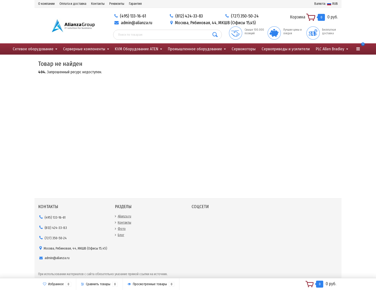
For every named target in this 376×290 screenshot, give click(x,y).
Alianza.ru (124, 216)
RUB (326, 4)
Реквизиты (116, 4)
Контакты (98, 4)
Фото (122, 229)
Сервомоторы (244, 48)
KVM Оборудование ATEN (136, 48)
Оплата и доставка (72, 4)
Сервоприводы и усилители (286, 48)
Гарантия (135, 4)
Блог (121, 235)
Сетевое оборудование (33, 48)
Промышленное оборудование (195, 48)
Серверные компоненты (84, 48)
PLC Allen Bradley (330, 48)
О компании (46, 4)
